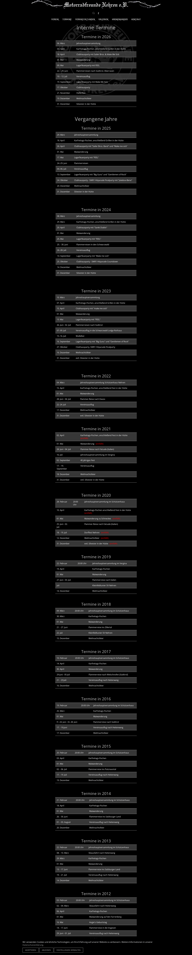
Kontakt (136, 19)
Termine (67, 19)
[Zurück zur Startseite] (96, 4)
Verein (55, 19)
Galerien (103, 19)
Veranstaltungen (85, 19)
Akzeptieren (30, 950)
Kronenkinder (120, 19)
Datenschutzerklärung (33, 945)
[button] (93, 13)
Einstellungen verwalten (69, 950)
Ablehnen (46, 950)
